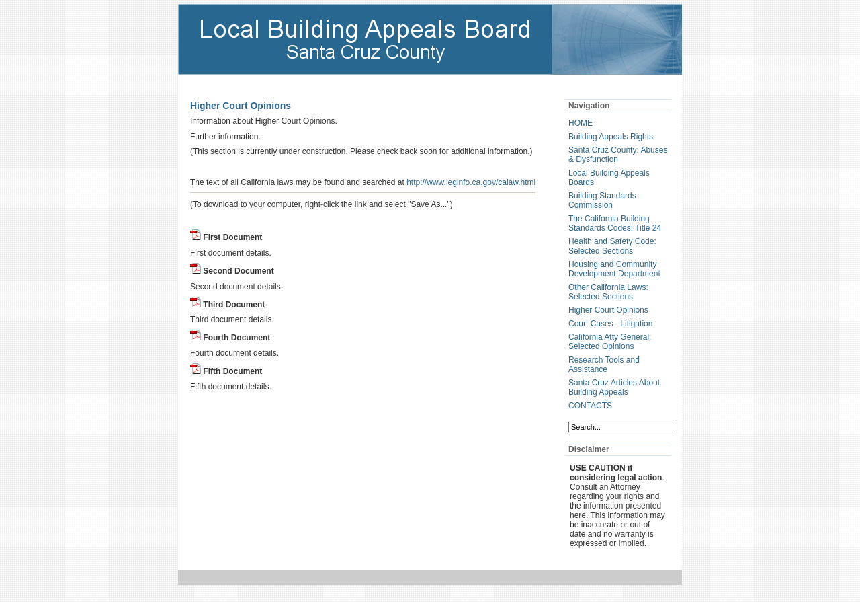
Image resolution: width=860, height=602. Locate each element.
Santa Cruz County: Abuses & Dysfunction (617, 154)
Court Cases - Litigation (610, 323)
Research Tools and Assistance (604, 364)
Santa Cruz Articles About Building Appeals (614, 387)
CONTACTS (590, 405)
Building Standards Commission (602, 200)
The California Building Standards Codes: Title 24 (614, 223)
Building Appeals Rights (610, 136)
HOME (580, 123)
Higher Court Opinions (608, 310)
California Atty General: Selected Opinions (609, 341)
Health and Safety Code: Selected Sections (612, 246)
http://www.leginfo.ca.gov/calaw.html (470, 182)
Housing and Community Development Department (614, 269)
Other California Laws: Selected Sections (608, 292)
